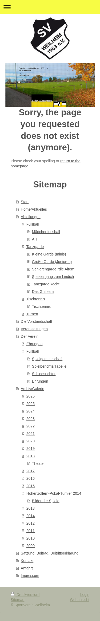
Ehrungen (34, 344)
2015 (30, 486)
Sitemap (17, 600)
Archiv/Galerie (32, 389)
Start (25, 202)
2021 (30, 433)
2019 (30, 448)
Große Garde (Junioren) (52, 262)
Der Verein (29, 336)
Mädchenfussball (46, 232)
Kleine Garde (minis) (49, 254)
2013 (30, 508)
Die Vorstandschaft (36, 321)
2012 (30, 523)
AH (34, 239)
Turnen (32, 314)
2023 (30, 418)
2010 (30, 538)
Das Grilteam (43, 291)
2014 (30, 516)
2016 (30, 478)
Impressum (30, 575)
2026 (30, 396)
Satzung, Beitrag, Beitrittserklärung (49, 553)
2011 (30, 531)
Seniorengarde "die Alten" (53, 269)
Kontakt (27, 561)
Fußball (32, 224)
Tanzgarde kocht (45, 284)
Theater (38, 463)
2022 (30, 426)
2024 (30, 411)
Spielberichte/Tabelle (49, 366)
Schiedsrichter (44, 374)
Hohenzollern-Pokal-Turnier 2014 (53, 493)
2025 (30, 404)
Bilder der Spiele (45, 501)
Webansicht (79, 600)
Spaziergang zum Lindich (53, 276)
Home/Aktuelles (34, 209)
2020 (30, 441)
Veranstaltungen (34, 329)
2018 (30, 456)
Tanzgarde (35, 247)
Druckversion (25, 594)
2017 (30, 471)
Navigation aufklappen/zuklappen (50, 7)
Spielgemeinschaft (47, 359)
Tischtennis (35, 299)
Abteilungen (31, 217)
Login (84, 594)
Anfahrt (27, 568)
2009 (30, 546)
